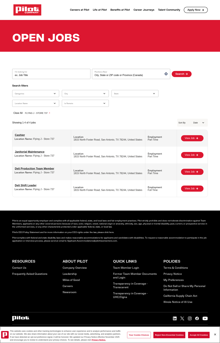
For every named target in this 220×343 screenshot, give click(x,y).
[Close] (215, 334)
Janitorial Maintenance (29, 151)
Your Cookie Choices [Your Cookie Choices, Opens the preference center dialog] (139, 335)
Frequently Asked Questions (29, 274)
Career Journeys (144, 9)
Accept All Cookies (199, 335)
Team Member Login (126, 267)
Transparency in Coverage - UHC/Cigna (130, 295)
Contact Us (19, 267)
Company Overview (75, 267)
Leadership (70, 274)
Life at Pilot (100, 9)
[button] (166, 73)
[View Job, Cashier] (192, 138)
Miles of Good (71, 280)
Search (179, 73)
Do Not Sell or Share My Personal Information (184, 287)
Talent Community (169, 9)
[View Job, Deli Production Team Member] (192, 172)
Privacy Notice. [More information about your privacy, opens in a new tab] (99, 340)
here (111, 232)
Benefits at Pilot (120, 9)
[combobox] (50, 75)
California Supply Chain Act (180, 296)
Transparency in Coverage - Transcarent (130, 285)
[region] (110, 335)
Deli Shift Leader (26, 185)
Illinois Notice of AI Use (177, 302)
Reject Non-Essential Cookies (169, 335)
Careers (68, 286)
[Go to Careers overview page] (27, 10)
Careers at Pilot (79, 9)
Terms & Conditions (175, 267)
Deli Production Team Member (34, 168)
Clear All (18, 113)
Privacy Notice (172, 274)
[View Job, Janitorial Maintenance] (192, 155)
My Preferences (173, 280)
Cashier (20, 135)
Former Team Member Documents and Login (135, 275)
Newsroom (70, 292)
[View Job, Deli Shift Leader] (192, 189)
